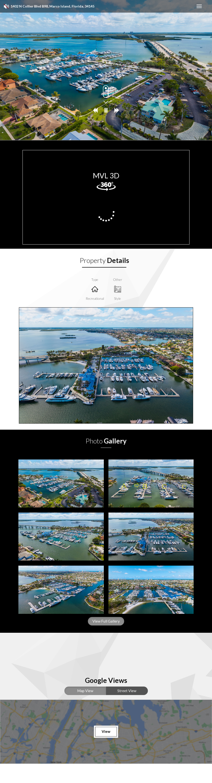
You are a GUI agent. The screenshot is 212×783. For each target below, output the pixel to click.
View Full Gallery (106, 621)
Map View (85, 690)
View (106, 731)
